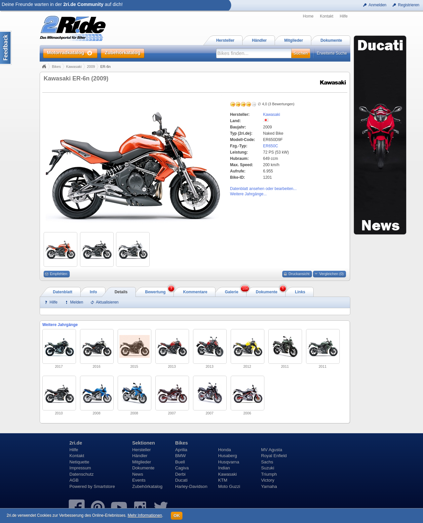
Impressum (80, 467)
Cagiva (182, 467)
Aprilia (181, 449)
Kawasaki (74, 67)
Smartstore (104, 486)
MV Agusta (271, 449)
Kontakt (326, 16)
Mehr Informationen (145, 515)
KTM (222, 480)
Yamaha (269, 486)
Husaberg (227, 455)
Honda (224, 449)
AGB (74, 480)
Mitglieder (141, 461)
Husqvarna (228, 461)
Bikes (56, 67)
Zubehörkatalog (147, 486)
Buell (180, 461)
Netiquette (79, 461)
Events (138, 480)
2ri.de (75, 443)
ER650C (270, 146)
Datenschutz (81, 474)
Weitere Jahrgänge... (248, 194)
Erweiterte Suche (332, 53)
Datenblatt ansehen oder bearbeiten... (263, 188)
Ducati (181, 480)
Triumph (269, 474)
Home (308, 16)
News (137, 474)
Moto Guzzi (229, 486)
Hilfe (344, 16)
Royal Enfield (274, 455)
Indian (224, 467)
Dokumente (143, 467)
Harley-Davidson (191, 486)
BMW (180, 455)
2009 (91, 67)
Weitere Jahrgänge (60, 324)
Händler (139, 455)
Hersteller (141, 449)
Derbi (180, 474)
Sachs (267, 461)
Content (6, 48)
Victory (267, 480)
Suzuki (267, 467)
